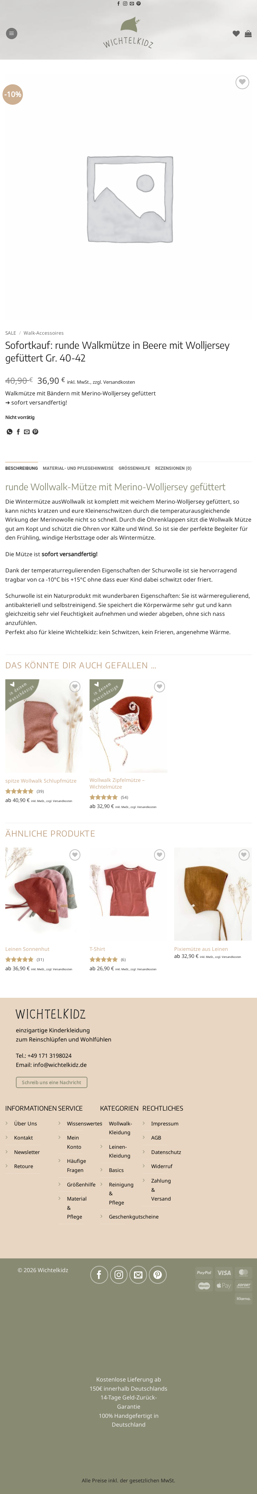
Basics (116, 1170)
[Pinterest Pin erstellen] (35, 432)
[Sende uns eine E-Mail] (132, 3)
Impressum (164, 1123)
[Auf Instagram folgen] (125, 3)
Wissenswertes (84, 1123)
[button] (11, 34)
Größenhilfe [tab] (140, 468)
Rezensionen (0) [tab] (181, 468)
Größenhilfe (81, 1184)
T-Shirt (97, 949)
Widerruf (161, 1166)
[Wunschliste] (236, 33)
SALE (10, 332)
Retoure (23, 1166)
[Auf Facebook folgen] (118, 3)
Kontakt (23, 1138)
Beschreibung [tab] (22, 468)
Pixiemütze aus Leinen (201, 949)
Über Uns (25, 1123)
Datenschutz (166, 1152)
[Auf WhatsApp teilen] (9, 432)
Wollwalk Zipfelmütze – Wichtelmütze (117, 783)
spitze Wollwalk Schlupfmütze (41, 781)
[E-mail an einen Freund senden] (27, 432)
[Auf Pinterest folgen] (138, 3)
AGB (156, 1138)
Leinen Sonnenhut (27, 949)
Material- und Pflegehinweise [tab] (81, 468)
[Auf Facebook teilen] (18, 432)
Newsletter (27, 1152)
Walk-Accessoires (44, 332)
